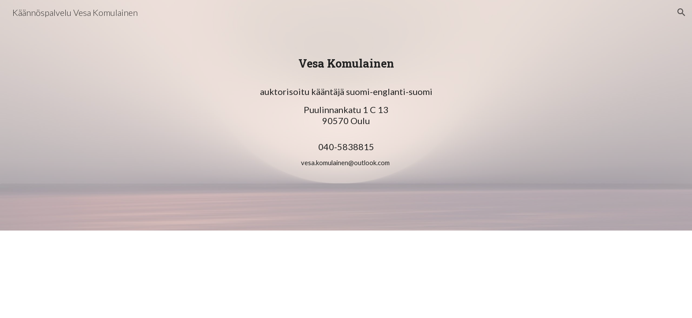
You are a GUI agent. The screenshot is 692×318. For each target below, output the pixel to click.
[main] (346, 127)
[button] (681, 12)
